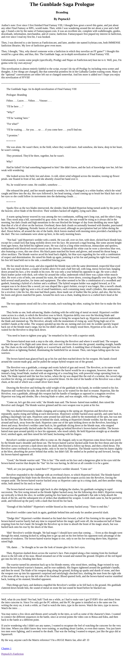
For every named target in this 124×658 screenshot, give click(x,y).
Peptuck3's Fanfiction (12, 654)
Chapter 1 (6, 648)
